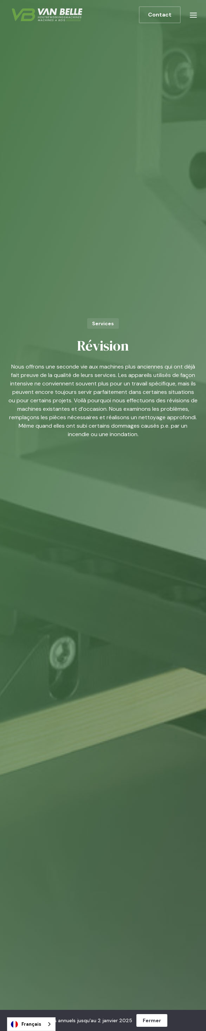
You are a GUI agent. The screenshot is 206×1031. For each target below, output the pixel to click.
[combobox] (31, 1024)
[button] (193, 14)
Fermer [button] (152, 1020)
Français (26, 1024)
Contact (160, 14)
